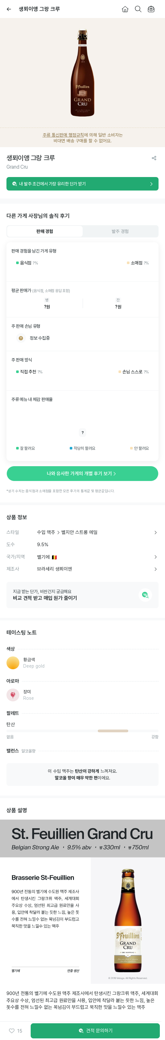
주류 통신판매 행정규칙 (63, 135)
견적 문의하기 (95, 1031)
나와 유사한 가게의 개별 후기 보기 (83, 473)
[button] (15, 1031)
